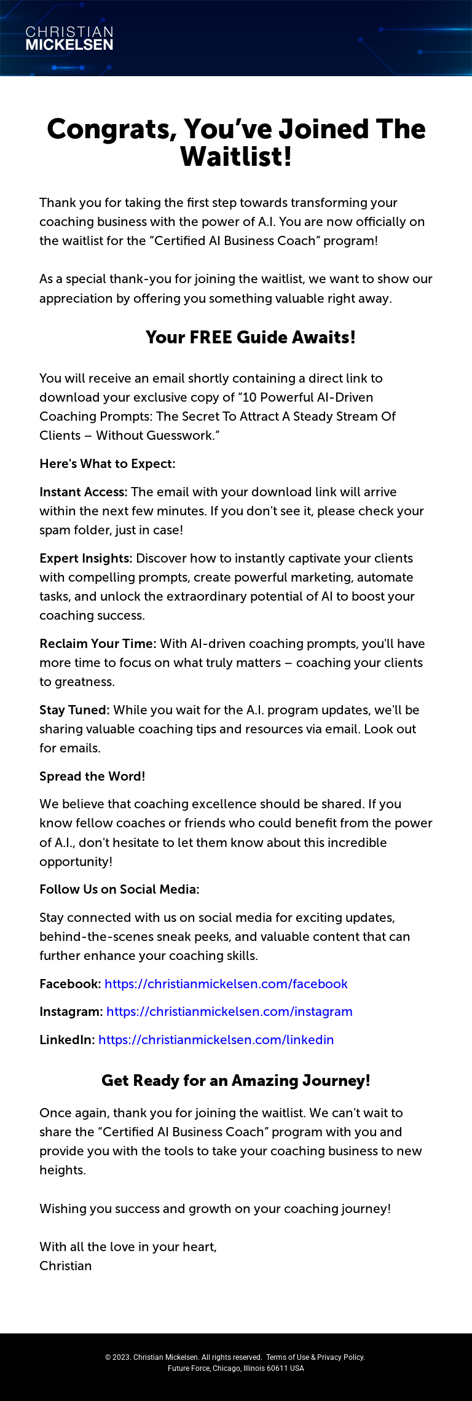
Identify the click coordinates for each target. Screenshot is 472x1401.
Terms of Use (287, 1357)
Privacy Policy (340, 1357)
